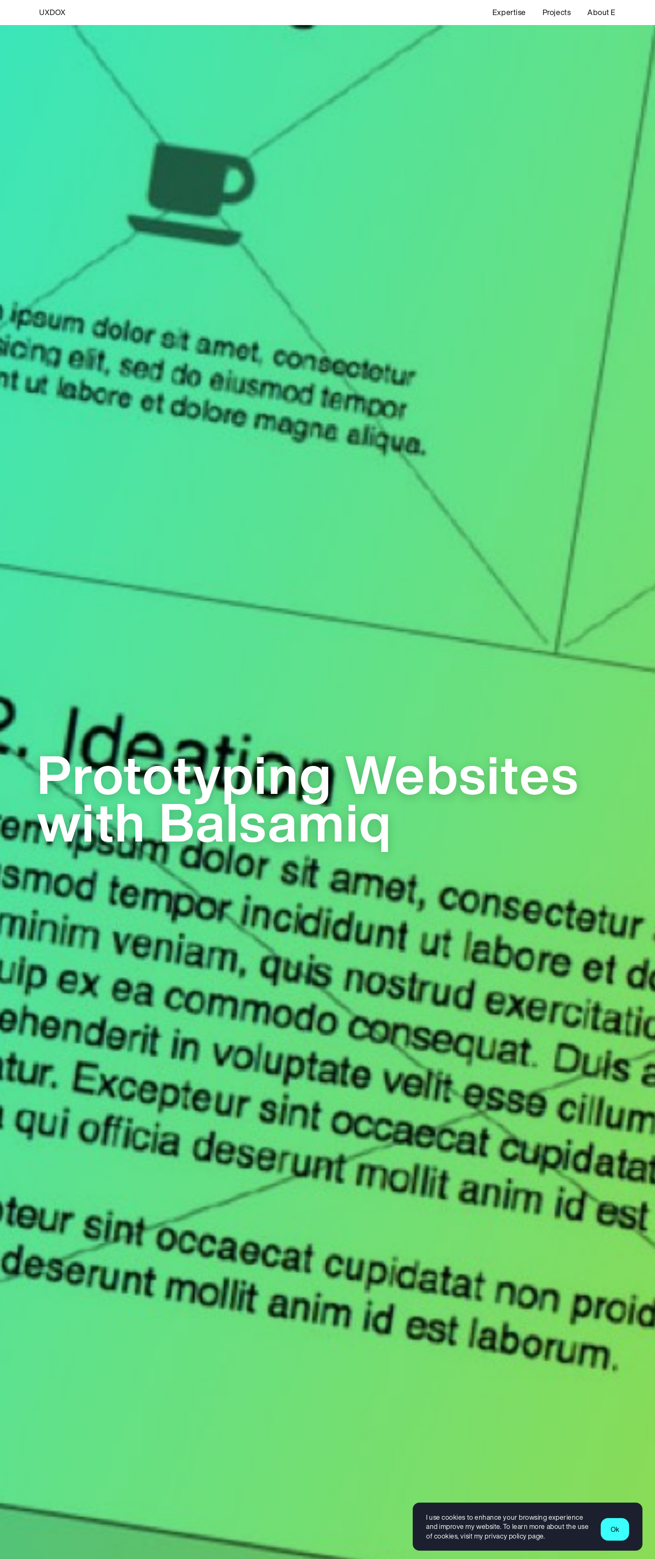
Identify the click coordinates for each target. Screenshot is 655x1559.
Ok (615, 1529)
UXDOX (52, 12)
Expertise (509, 12)
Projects (557, 12)
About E (601, 12)
